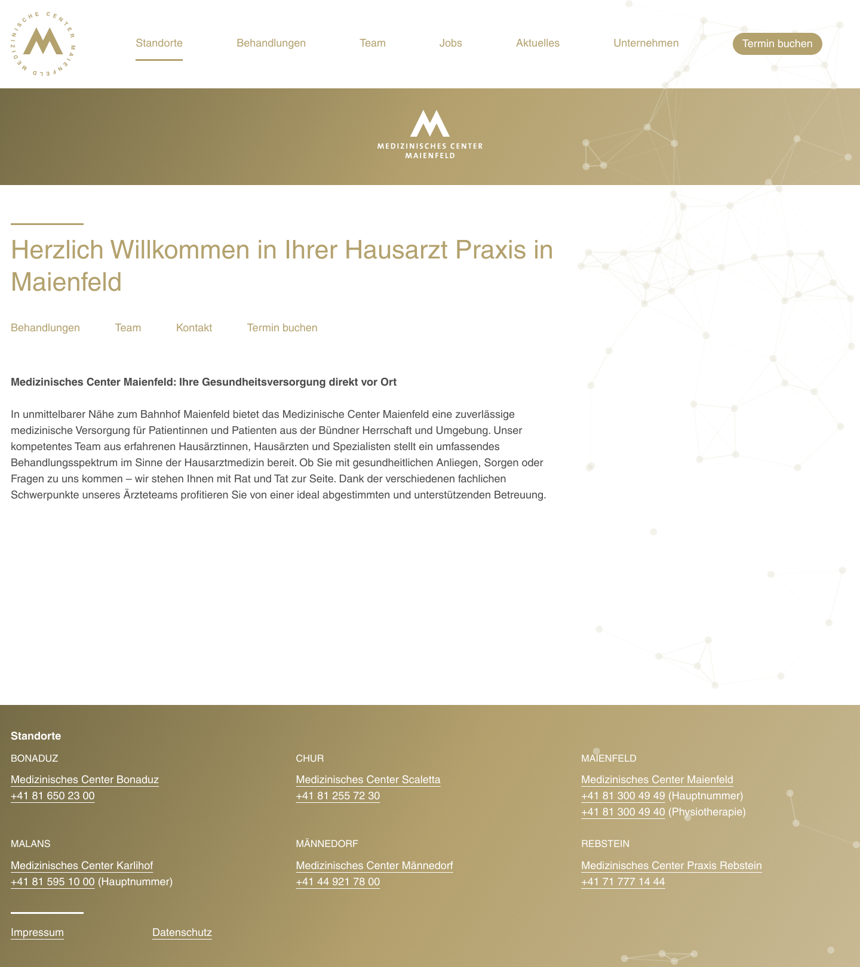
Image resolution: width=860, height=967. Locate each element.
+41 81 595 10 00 (53, 882)
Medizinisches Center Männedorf (374, 866)
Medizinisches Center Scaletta (368, 780)
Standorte (159, 44)
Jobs (451, 44)
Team (373, 44)
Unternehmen (646, 44)
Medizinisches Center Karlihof (82, 866)
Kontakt (194, 329)
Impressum (37, 933)
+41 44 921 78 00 (338, 882)
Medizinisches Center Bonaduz (85, 780)
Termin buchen (282, 329)
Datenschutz (182, 933)
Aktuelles (538, 44)
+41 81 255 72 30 (338, 797)
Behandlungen (271, 44)
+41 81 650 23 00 (53, 797)
